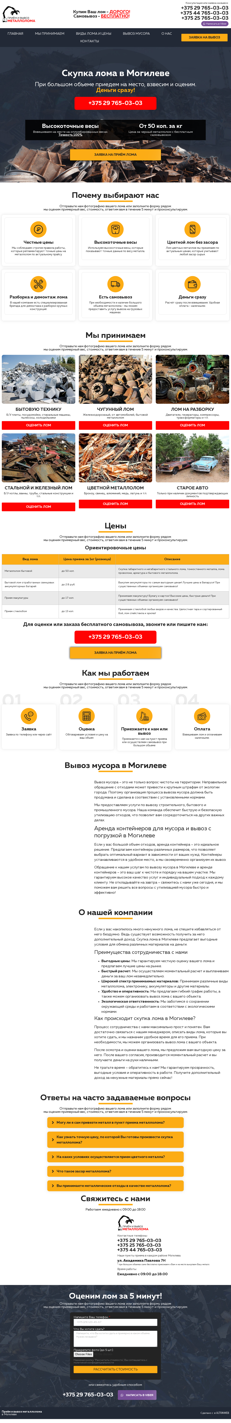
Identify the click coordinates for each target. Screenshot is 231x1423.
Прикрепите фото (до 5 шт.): (94, 1353)
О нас (167, 36)
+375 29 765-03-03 (115, 106)
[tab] (115, 1125)
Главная (15, 36)
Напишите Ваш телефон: (91, 1320)
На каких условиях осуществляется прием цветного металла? (111, 1160)
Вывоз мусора (136, 36)
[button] (201, 8)
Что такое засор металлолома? (84, 1174)
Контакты (89, 44)
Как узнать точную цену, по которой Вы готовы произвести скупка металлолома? (115, 1142)
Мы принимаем (49, 36)
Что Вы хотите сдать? (89, 1332)
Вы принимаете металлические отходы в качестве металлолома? (114, 1189)
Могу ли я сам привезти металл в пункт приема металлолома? (111, 1125)
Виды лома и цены (93, 36)
